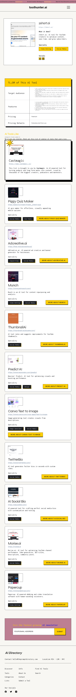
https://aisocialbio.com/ (17, 505)
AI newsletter (50, 625)
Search (37, 673)
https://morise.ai (14, 547)
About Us (22, 673)
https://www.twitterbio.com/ (19, 463)
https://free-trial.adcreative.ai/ (20, 246)
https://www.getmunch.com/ (19, 288)
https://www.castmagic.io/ (20, 164)
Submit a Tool (24, 681)
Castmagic (20, 1)
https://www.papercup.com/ (19, 591)
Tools (7, 673)
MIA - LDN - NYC (58, 659)
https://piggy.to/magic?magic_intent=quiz (24, 205)
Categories (9, 677)
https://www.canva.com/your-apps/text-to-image (27, 414)
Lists (7, 681)
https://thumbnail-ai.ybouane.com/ (21, 330)
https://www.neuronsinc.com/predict (22, 372)
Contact (22, 677)
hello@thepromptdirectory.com (25, 659)
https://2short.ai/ (46, 27)
